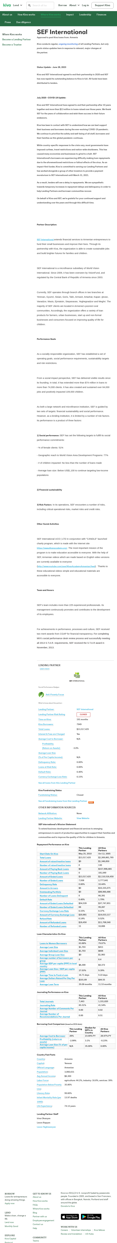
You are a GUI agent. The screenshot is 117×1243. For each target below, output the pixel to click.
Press (8, 22)
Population (42, 1072)
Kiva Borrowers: (45, 724)
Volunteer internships (81, 1230)
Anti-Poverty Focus (55, 695)
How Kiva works (26, 15)
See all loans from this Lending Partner (56, 783)
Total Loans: (44, 729)
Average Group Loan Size (52, 955)
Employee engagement (43, 1221)
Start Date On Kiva (49, 854)
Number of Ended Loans (51, 881)
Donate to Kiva (68, 1206)
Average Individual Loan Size (54, 951)
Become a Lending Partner (16, 39)
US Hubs (89, 1234)
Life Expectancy (44, 1106)
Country (41, 1059)
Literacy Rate (43, 1093)
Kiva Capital (10, 1239)
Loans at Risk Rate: (47, 767)
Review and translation (71, 1234)
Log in (85, 5)
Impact (70, 15)
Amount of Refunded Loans (53, 923)
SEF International (85, 709)
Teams (36, 1241)
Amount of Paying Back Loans (54, 869)
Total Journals (47, 1002)
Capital (40, 1063)
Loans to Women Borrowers (53, 943)
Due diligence (23, 22)
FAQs (35, 1205)
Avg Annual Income (46, 1076)
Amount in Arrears (49, 888)
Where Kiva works (51, 15)
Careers (64, 1230)
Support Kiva (102, 5)
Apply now (9, 1203)
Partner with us (40, 1217)
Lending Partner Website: (50, 818)
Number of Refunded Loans (53, 926)
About (74, 5)
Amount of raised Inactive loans (55, 862)
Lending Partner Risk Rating (51, 714)
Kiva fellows (99, 1230)
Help (35, 1228)
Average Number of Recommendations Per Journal (55, 1015)
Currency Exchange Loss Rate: (52, 777)
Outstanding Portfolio (50, 892)
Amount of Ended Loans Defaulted (56, 903)
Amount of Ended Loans (51, 877)
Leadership (85, 15)
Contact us (38, 1224)
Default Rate (46, 900)
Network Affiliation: (47, 813)
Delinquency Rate (48, 884)
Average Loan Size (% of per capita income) (53, 1046)
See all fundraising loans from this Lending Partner (62, 801)
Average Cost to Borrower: (50, 739)
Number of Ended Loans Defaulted (56, 907)
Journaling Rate (47, 1005)
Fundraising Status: (47, 795)
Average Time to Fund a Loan (54, 975)
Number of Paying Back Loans (54, 873)
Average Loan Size (49, 947)
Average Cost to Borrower (52, 1036)
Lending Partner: (46, 709)
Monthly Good (11, 1226)
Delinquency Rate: (47, 762)
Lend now (9, 1222)
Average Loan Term (49, 984)
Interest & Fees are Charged (51, 734)
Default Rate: (44, 772)
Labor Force (42, 1080)
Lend (17, 5)
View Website (83, 818)
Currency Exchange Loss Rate (54, 911)
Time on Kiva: (44, 719)
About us (7, 15)
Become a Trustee (11, 45)
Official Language (45, 1068)
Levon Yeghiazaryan (46, 1127)
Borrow (62, 5)
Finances (101, 15)
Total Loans (45, 858)
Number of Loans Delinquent (54, 896)
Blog (35, 1213)
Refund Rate (46, 919)
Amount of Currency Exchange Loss (57, 915)
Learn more (44, 669)
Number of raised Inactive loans (55, 865)
